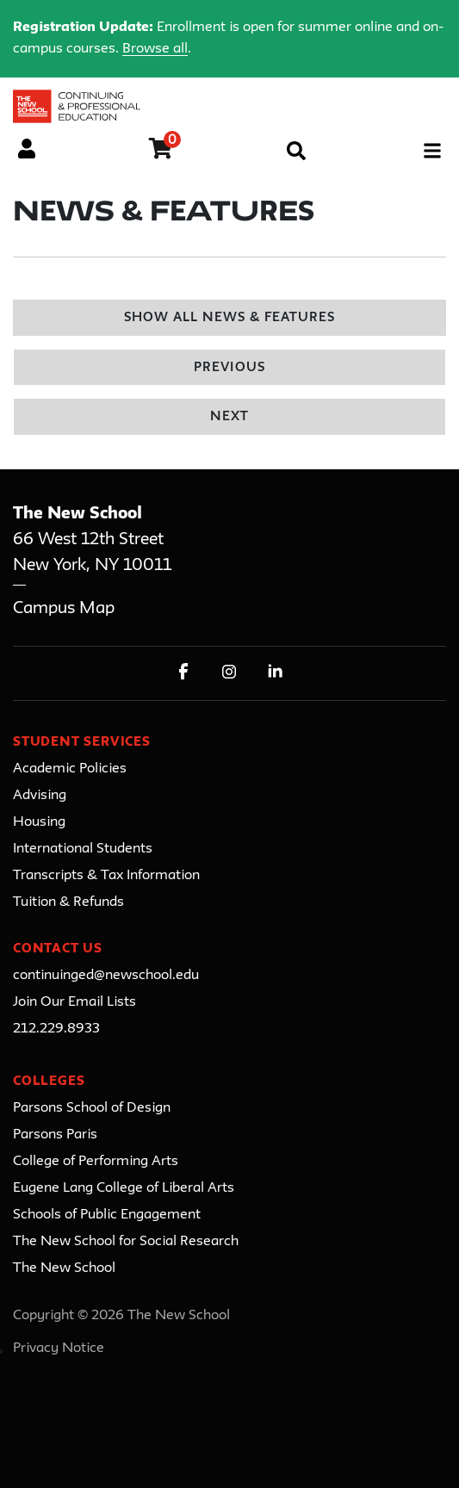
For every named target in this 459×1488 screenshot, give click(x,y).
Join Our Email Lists (74, 1002)
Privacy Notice (58, 1348)
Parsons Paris (55, 1135)
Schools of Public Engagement (107, 1215)
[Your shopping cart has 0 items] (161, 151)
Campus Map (64, 608)
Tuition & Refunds (68, 902)
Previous (229, 368)
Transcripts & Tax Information (106, 876)
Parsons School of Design (92, 1108)
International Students (82, 849)
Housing (39, 822)
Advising (39, 796)
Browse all (155, 49)
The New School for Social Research (126, 1242)
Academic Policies (70, 769)
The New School (64, 1268)
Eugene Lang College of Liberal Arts (123, 1188)
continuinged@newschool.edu (106, 976)
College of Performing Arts (95, 1162)
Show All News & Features (230, 318)
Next (229, 417)
